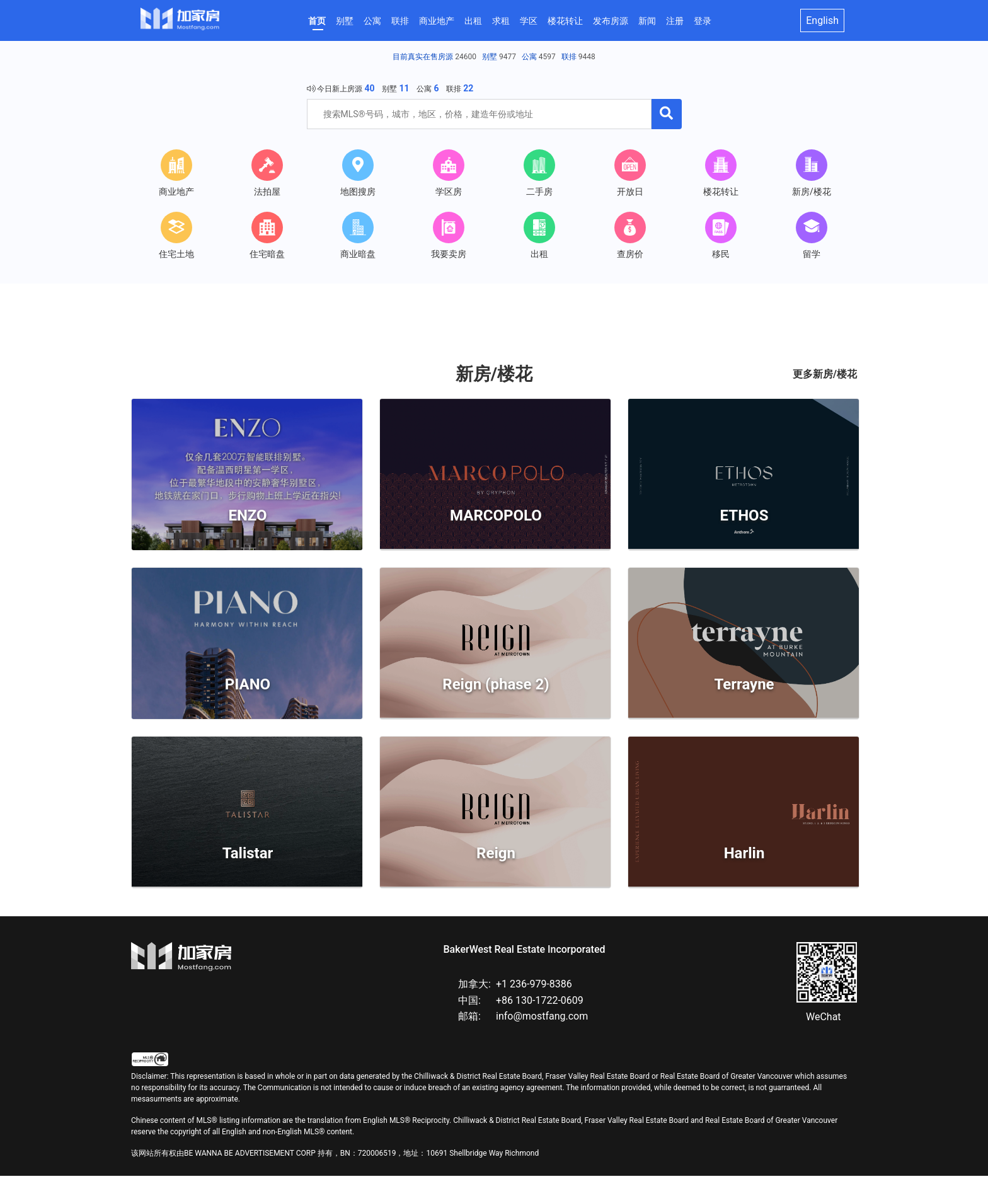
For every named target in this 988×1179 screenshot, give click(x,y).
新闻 (647, 21)
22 (468, 88)
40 (369, 88)
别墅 (344, 21)
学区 (528, 21)
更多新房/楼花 (825, 376)
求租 (501, 21)
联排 (400, 21)
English (822, 20)
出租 (473, 21)
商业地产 (436, 21)
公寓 (372, 21)
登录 (702, 21)
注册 (675, 21)
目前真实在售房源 (423, 56)
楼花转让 (565, 21)
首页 (317, 21)
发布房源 (610, 21)
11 (404, 88)
